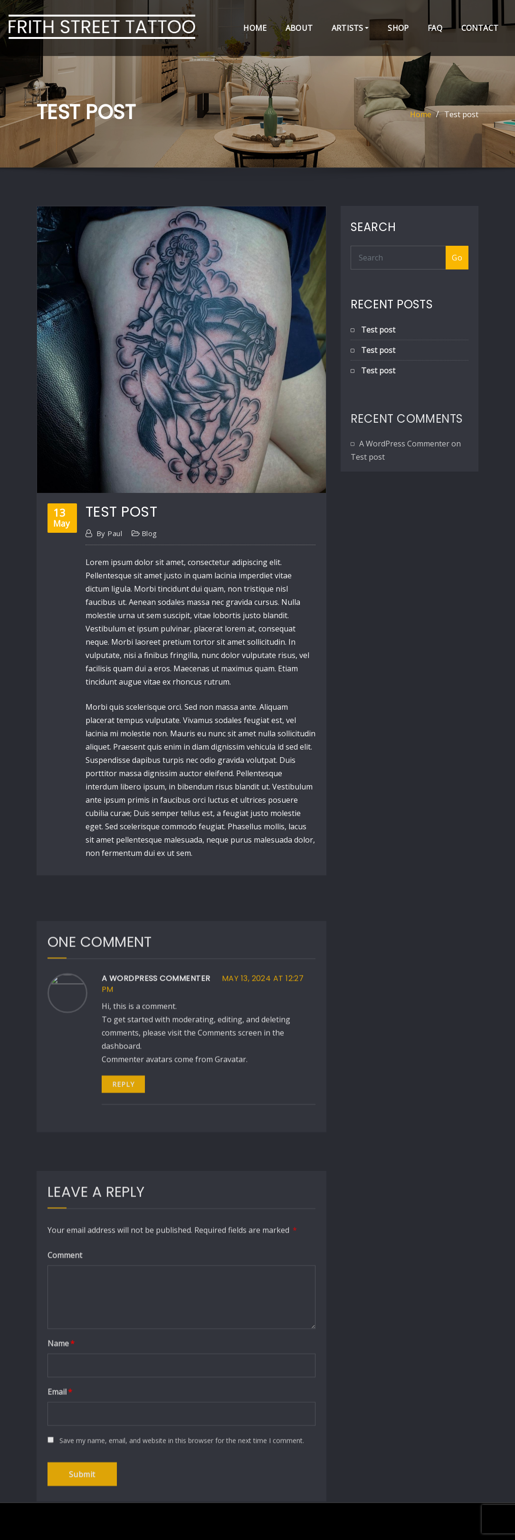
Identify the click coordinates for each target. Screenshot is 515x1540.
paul (109, 556)
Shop (398, 28)
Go (457, 259)
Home (255, 28)
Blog (149, 556)
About (299, 28)
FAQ (435, 28)
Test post (461, 115)
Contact (479, 28)
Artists (350, 28)
